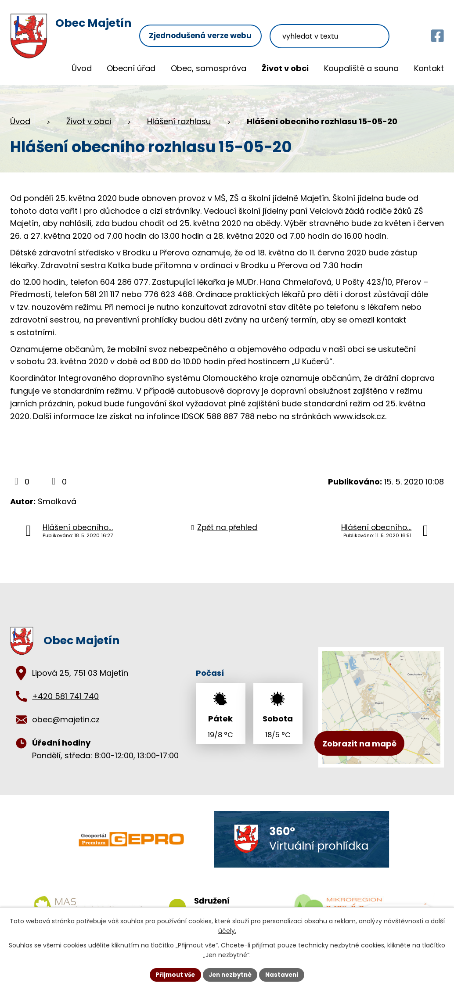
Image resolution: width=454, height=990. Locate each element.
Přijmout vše (172, 974)
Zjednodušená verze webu (216, 25)
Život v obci (285, 68)
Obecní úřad (131, 68)
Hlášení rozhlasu (179, 121)
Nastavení (285, 974)
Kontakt (429, 68)
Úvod (82, 68)
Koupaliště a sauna (361, 68)
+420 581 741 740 (65, 696)
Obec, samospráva (208, 68)
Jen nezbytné (230, 974)
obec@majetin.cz (66, 719)
